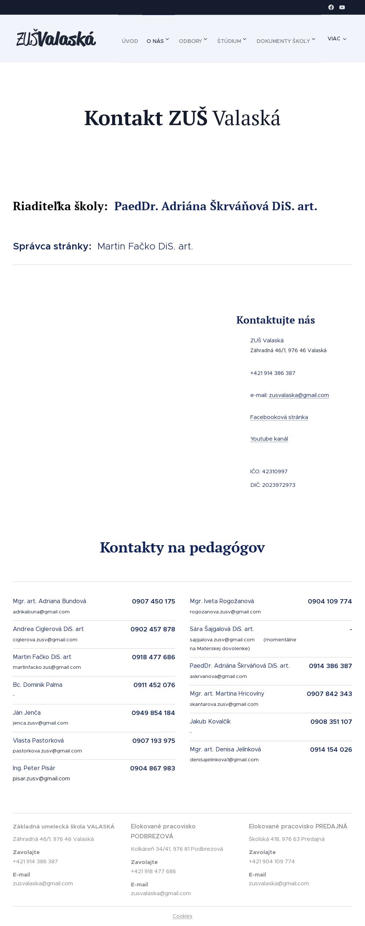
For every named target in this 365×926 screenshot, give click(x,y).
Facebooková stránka (279, 416)
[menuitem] (189, 38)
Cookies (182, 916)
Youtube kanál (269, 438)
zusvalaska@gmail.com (299, 394)
